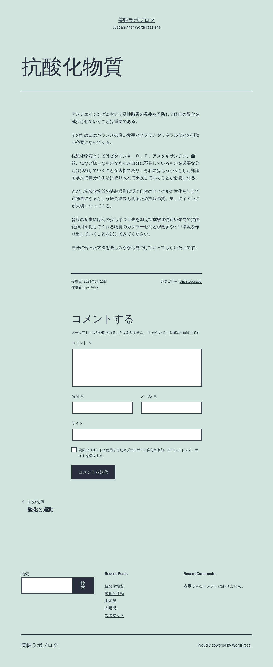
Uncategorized (191, 281)
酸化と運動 (114, 593)
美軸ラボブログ (136, 20)
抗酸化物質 (114, 586)
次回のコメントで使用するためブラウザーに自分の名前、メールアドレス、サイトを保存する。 (138, 453)
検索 (25, 574)
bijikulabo (91, 287)
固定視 (110, 600)
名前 (77, 396)
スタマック (114, 615)
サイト (77, 423)
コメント (81, 343)
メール (149, 396)
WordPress (241, 645)
